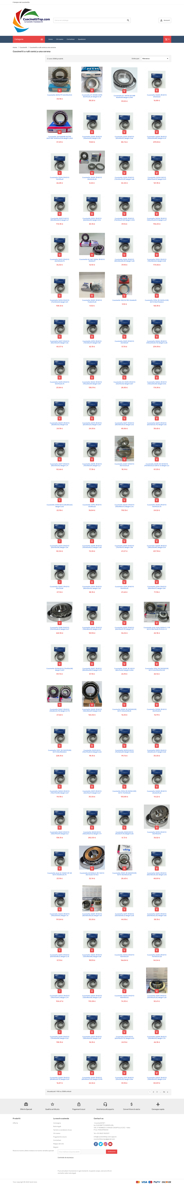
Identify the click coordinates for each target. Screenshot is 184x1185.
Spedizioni (82, 39)
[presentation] (75, 1164)
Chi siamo (59, 39)
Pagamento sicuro (60, 1137)
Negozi (55, 1147)
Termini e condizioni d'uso (62, 1130)
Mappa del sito (58, 1144)
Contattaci (71, 39)
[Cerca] (92, 20)
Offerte (15, 1123)
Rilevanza (155, 58)
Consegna (57, 1123)
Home (50, 39)
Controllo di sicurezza (65, 1157)
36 (164, 1092)
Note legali (57, 1126)
